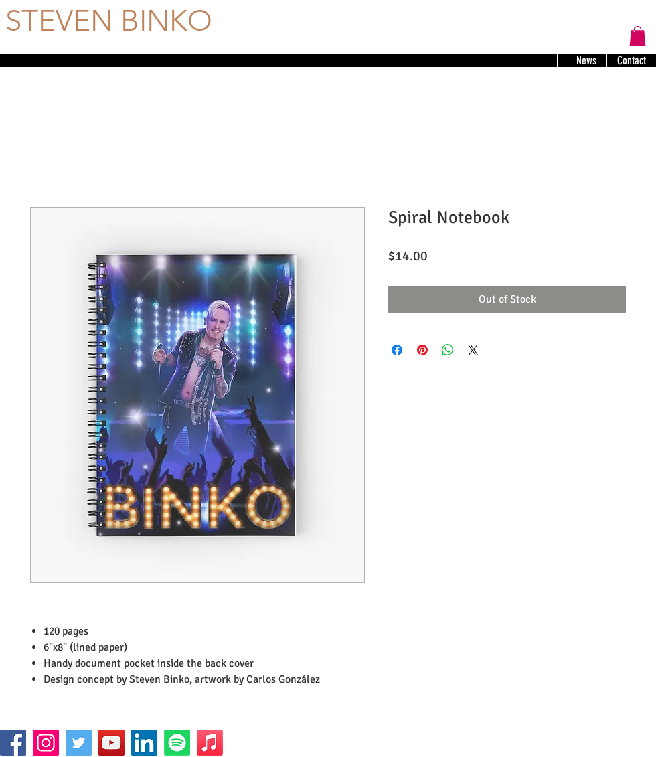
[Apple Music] (210, 743)
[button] (637, 36)
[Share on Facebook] (397, 350)
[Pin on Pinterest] (422, 350)
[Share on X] (473, 350)
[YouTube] (111, 743)
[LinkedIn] (144, 743)
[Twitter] (79, 743)
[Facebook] (13, 743)
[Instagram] (46, 743)
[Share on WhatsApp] (448, 350)
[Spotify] (177, 743)
